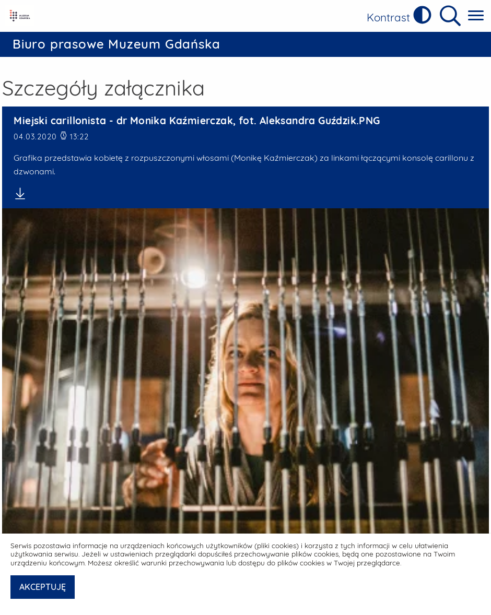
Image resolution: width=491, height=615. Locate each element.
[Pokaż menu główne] (476, 15)
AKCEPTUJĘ (42, 587)
